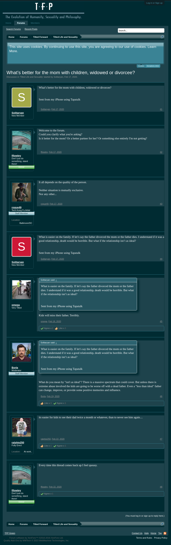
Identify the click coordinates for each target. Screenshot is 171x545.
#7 (161, 439)
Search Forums (13, 29)
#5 (161, 321)
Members (35, 23)
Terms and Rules (144, 538)
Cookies (141, 65)
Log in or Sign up (154, 3)
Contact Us (137, 533)
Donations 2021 (153, 66)
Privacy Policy (160, 538)
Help (146, 533)
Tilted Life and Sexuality (31, 77)
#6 (161, 396)
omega (16, 304)
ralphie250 (18, 442)
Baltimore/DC (25, 223)
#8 (161, 487)
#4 (161, 259)
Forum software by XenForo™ (36, 538)
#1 (161, 109)
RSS (165, 533)
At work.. (28, 451)
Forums (21, 23)
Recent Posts (31, 29)
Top (160, 533)
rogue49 (17, 207)
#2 (161, 152)
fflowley (16, 155)
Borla (15, 367)
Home (8, 23)
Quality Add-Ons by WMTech (36, 540)
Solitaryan (58, 77)
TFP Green (10, 533)
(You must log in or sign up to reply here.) (144, 516)
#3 (161, 204)
